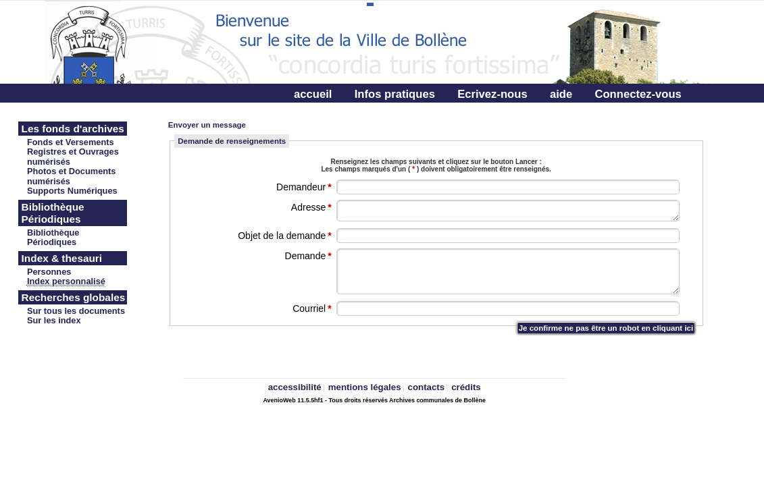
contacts (426, 387)
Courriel (312, 308)
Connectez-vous (637, 94)
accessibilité (295, 387)
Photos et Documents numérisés (71, 176)
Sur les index (54, 320)
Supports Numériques (72, 191)
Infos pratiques (395, 94)
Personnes (49, 272)
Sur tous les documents (76, 311)
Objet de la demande (285, 235)
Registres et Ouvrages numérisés (73, 156)
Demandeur (305, 187)
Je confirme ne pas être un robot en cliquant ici (606, 328)
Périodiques (51, 242)
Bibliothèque (53, 232)
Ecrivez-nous (492, 94)
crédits (466, 387)
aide (561, 94)
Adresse (312, 207)
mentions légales (364, 387)
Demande (309, 255)
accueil (313, 94)
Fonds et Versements (70, 142)
